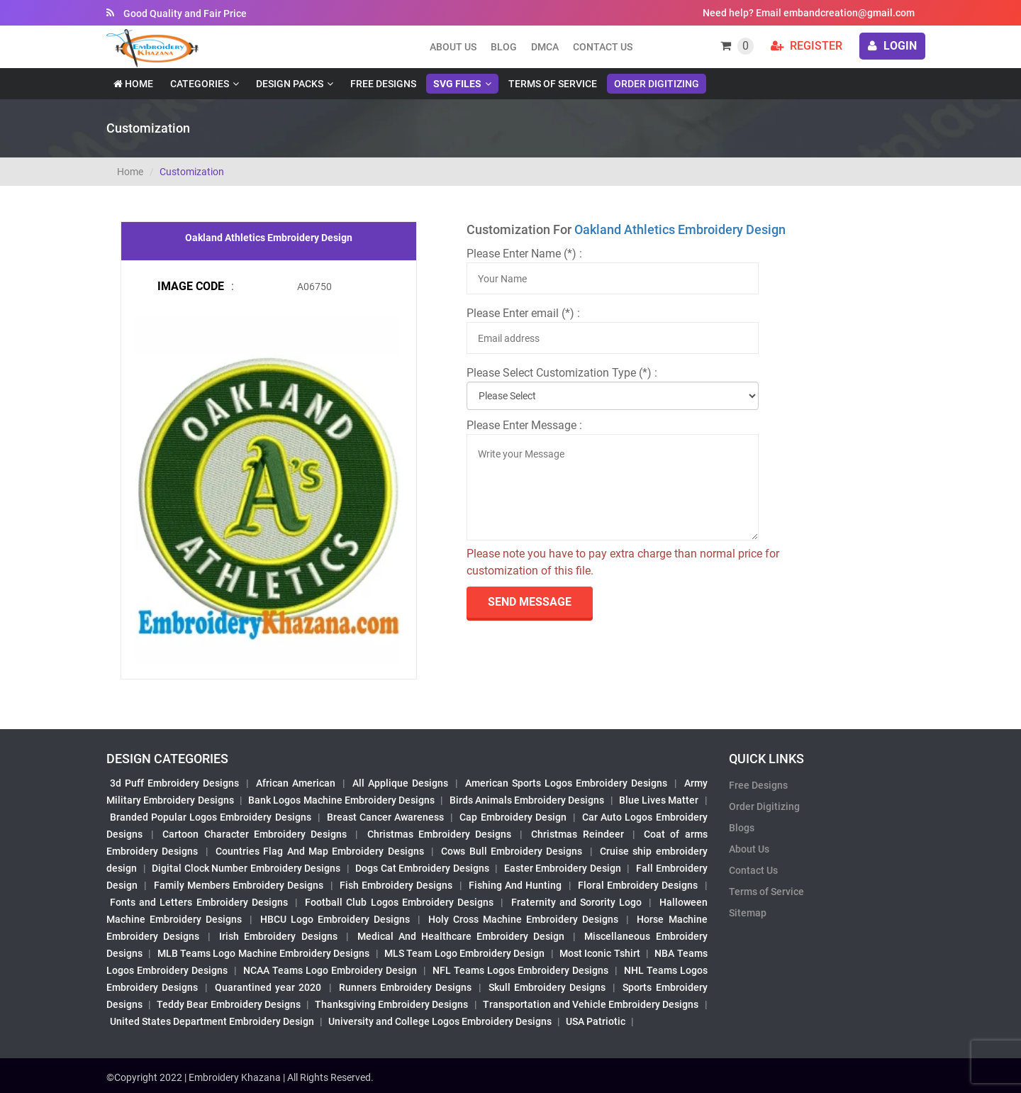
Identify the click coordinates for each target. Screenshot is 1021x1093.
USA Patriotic (595, 1021)
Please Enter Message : (524, 425)
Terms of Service (552, 83)
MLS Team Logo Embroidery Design (464, 953)
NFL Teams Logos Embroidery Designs (520, 970)
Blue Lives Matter (659, 800)
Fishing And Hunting (515, 885)
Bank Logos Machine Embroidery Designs (341, 800)
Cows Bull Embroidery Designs (511, 851)
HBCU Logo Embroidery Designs (335, 919)
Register (806, 45)
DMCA (545, 46)
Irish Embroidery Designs (278, 936)
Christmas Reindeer (577, 834)
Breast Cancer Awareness (385, 817)
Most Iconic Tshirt (599, 953)
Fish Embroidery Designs (396, 885)
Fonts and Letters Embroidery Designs (199, 902)
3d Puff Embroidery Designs (174, 783)
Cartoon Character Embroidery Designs (254, 834)
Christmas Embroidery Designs (439, 834)
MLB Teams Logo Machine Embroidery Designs (263, 953)
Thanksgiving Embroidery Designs (391, 1004)
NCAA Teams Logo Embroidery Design (330, 970)
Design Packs (289, 83)
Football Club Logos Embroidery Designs (399, 902)
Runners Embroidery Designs (405, 987)
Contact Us (602, 46)
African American (295, 783)
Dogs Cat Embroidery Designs (422, 868)
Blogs (741, 827)
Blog (504, 46)
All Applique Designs (400, 783)
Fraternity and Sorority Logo (576, 902)
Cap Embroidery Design (512, 817)
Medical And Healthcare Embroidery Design (460, 936)
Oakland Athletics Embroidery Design (680, 229)
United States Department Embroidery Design (212, 1021)
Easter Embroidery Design (562, 868)
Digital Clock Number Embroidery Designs (246, 868)
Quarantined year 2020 (268, 987)
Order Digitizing (656, 83)
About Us (749, 849)
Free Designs (383, 83)
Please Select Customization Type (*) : (562, 372)
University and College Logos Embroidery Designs (440, 1021)
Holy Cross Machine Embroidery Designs (523, 919)
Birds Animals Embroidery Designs (527, 800)
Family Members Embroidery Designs (239, 885)
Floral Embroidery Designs (638, 885)
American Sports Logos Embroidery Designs (566, 783)
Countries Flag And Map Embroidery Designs (320, 851)
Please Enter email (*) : (523, 313)
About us (453, 46)
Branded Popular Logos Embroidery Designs (210, 817)
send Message (529, 602)
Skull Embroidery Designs (547, 987)
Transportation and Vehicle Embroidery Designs (591, 1004)
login (892, 45)
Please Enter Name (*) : (524, 253)
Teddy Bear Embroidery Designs (228, 1004)
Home (133, 83)
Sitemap (747, 913)
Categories (199, 83)
